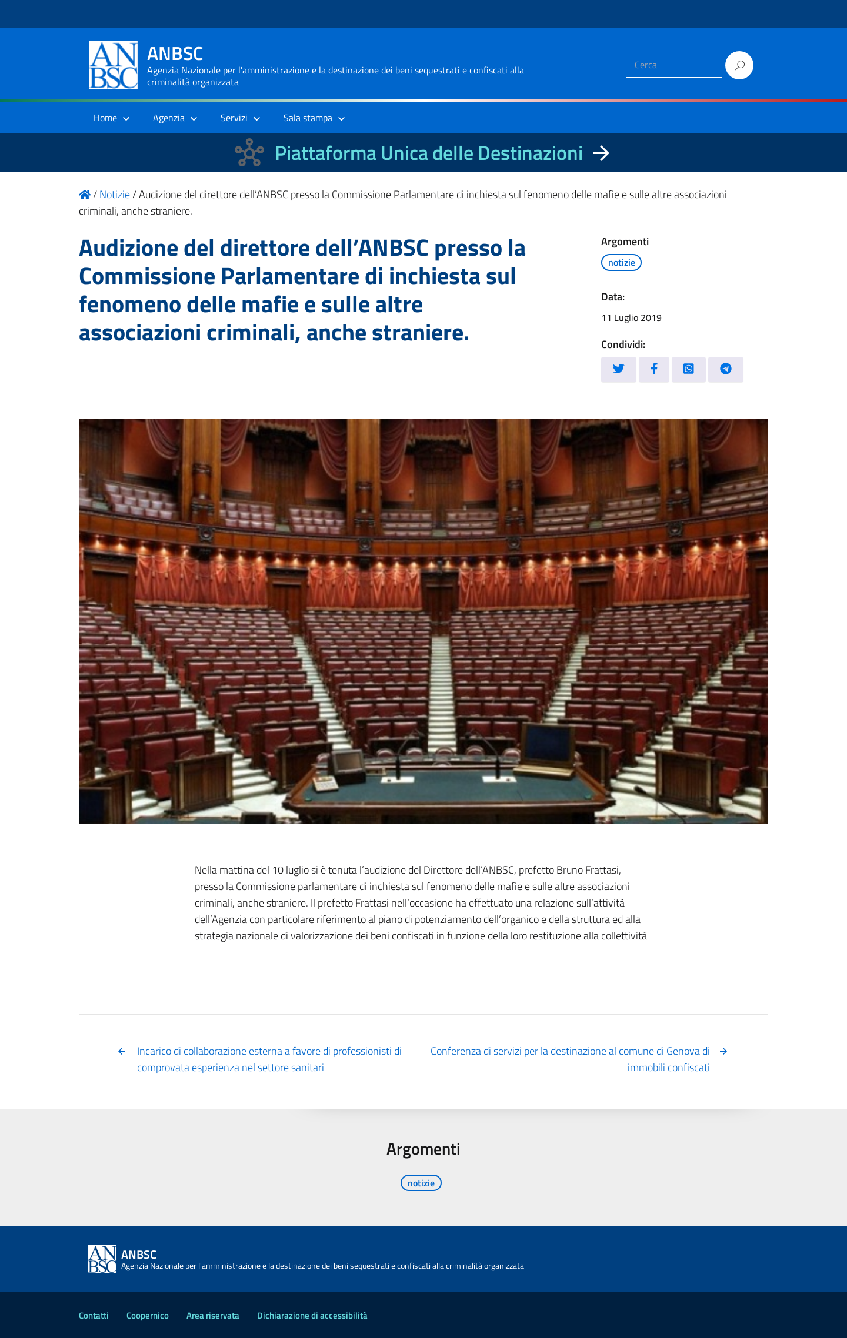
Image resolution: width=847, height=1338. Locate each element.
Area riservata (212, 1315)
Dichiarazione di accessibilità (312, 1315)
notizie (621, 262)
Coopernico (147, 1315)
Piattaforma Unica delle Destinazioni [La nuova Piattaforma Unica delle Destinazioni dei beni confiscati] (429, 153)
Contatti (94, 1315)
